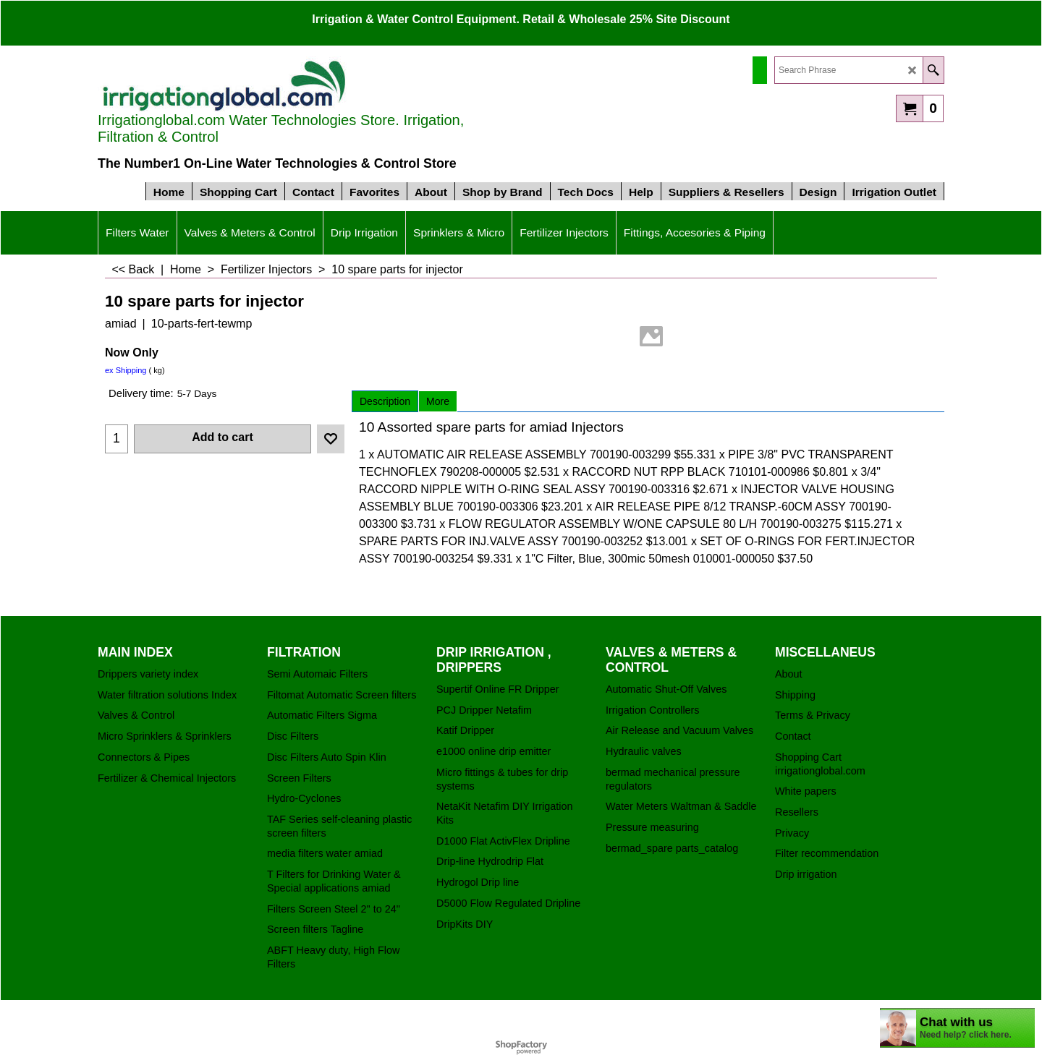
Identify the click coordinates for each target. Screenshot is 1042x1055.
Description (385, 401)
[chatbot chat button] (957, 1028)
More (437, 401)
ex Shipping (126, 370)
